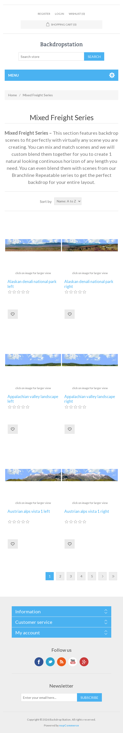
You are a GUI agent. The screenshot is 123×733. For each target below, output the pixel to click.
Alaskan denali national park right (88, 284)
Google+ (84, 661)
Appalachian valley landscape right (89, 399)
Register (44, 13)
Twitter (50, 661)
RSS (61, 661)
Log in (59, 13)
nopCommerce (69, 725)
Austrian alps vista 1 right (86, 511)
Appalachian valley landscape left (33, 399)
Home (12, 95)
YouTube (72, 661)
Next (102, 576)
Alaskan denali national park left (32, 284)
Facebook (39, 661)
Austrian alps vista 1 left (29, 511)
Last (113, 576)
